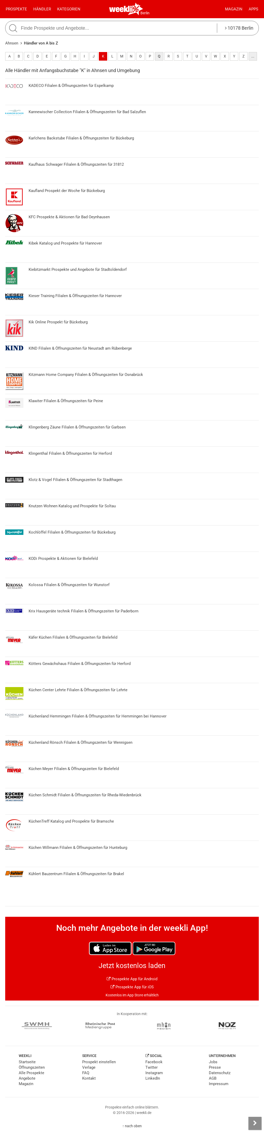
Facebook (154, 1062)
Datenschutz (219, 1073)
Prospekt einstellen (99, 1062)
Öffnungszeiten (32, 1067)
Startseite (27, 1062)
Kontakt (89, 1078)
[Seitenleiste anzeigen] (254, 1123)
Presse (215, 1067)
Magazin (233, 9)
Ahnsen (11, 43)
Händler (42, 9)
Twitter (151, 1067)
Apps (253, 9)
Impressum (218, 1083)
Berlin (145, 13)
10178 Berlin (239, 28)
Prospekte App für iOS (132, 987)
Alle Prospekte (31, 1073)
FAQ (85, 1073)
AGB (212, 1078)
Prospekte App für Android (132, 979)
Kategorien (68, 9)
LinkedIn (152, 1078)
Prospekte (16, 9)
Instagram (154, 1073)
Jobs (213, 1062)
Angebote (27, 1078)
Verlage (88, 1067)
